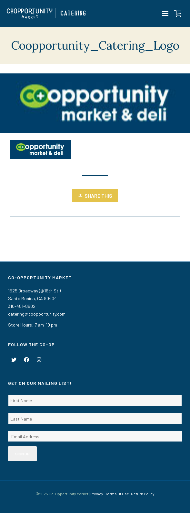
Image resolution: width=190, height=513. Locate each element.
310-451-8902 (21, 306)
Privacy (96, 493)
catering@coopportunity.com (36, 314)
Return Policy (143, 493)
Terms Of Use (117, 493)
